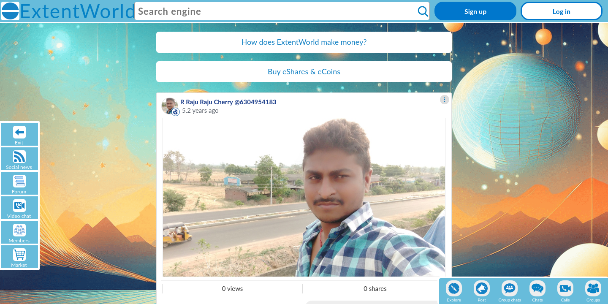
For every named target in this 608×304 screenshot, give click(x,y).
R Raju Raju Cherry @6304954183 (228, 102)
